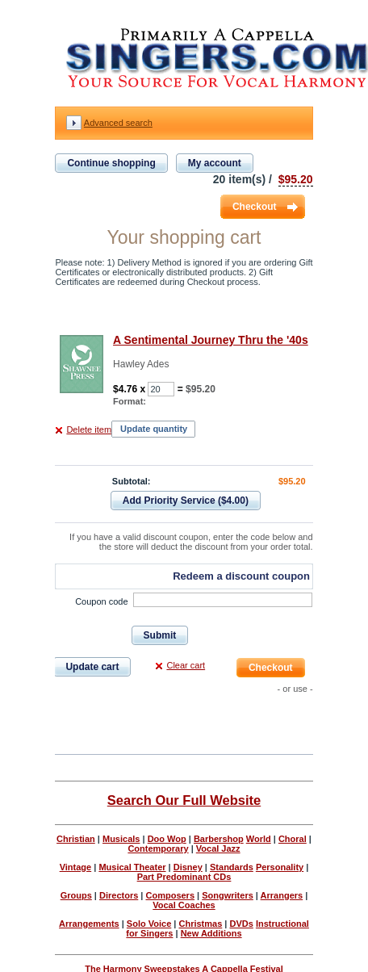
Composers (170, 895)
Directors (118, 895)
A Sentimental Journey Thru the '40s (210, 339)
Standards (231, 867)
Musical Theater (131, 867)
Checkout (254, 206)
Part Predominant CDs (184, 877)
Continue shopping (111, 163)
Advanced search (118, 123)
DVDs (241, 923)
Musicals (121, 839)
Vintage (76, 867)
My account (214, 163)
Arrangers (282, 895)
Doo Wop (167, 839)
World (258, 839)
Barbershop (219, 839)
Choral (292, 839)
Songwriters (227, 895)
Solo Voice (149, 923)
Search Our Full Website (184, 800)
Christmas (200, 923)
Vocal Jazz (218, 848)
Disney (188, 867)
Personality (279, 867)
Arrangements (89, 923)
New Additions (211, 933)
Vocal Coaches (184, 905)
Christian (75, 839)
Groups (76, 895)
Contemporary (158, 848)
